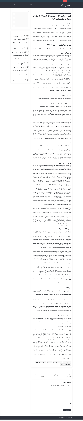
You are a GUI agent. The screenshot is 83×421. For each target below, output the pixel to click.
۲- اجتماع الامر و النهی (50, 11)
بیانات (25, 4)
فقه (39, 4)
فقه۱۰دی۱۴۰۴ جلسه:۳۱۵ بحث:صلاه (58, 1)
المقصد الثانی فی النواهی (57, 11)
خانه (70, 11)
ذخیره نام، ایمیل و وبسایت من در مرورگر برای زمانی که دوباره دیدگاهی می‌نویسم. (59, 409)
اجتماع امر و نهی (66, 363)
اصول (43, 4)
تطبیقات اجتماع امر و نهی (40, 363)
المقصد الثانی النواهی (57, 363)
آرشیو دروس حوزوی (65, 11)
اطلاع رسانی (30, 4)
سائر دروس (35, 4)
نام (70, 400)
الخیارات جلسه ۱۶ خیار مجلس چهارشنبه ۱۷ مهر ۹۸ (39, 376)
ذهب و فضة (67, 366)
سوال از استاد (16, 4)
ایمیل (70, 404)
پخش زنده (21, 4)
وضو (61, 366)
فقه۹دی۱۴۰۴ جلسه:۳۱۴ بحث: (53, 375)
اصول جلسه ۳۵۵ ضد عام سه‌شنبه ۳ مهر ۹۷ (65, 376)
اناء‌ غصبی (49, 363)
